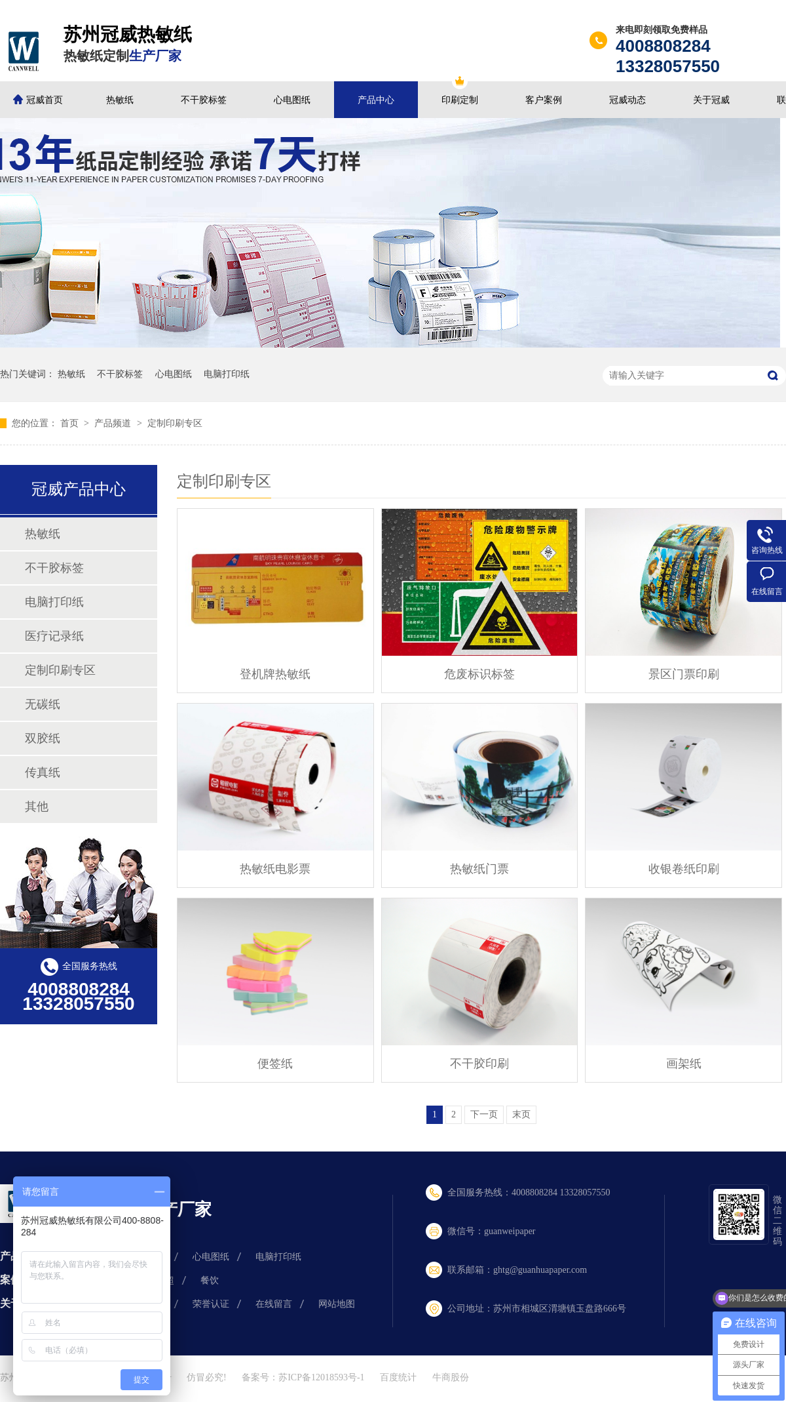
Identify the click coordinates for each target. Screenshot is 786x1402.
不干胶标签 (204, 100)
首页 (70, 423)
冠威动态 (627, 100)
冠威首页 (44, 100)
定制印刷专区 (174, 423)
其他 (36, 806)
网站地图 (336, 1304)
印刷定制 (459, 100)
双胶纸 (42, 738)
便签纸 (275, 1063)
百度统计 (398, 1377)
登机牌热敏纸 (275, 674)
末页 (521, 1114)
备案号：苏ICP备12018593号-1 (303, 1377)
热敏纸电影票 (275, 868)
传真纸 (42, 772)
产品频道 (114, 423)
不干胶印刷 (479, 1063)
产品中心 (376, 100)
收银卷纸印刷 (683, 868)
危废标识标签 (479, 674)
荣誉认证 (211, 1304)
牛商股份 (450, 1377)
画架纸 (684, 1063)
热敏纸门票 (479, 868)
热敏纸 (120, 100)
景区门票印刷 (683, 674)
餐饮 (209, 1280)
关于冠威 (711, 100)
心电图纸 (292, 100)
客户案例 (543, 100)
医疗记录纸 (54, 636)
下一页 (484, 1114)
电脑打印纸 (227, 374)
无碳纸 (42, 704)
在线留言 (273, 1304)
